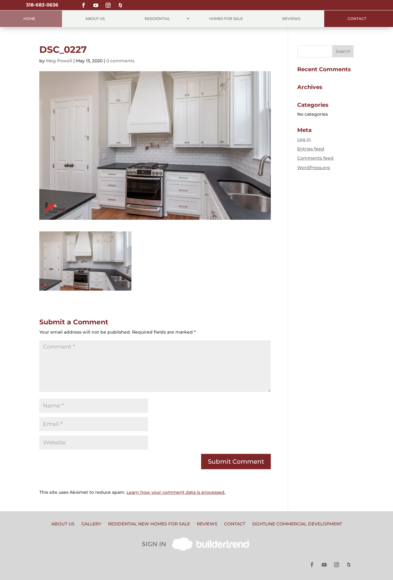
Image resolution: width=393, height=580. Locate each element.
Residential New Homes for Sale (149, 524)
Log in (304, 139)
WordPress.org (313, 167)
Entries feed (310, 149)
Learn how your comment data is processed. (175, 492)
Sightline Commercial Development (297, 524)
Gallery (91, 524)
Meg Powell (59, 61)
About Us (95, 19)
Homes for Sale (226, 19)
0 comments (120, 61)
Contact (357, 19)
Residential (157, 19)
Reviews (291, 19)
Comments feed (315, 158)
